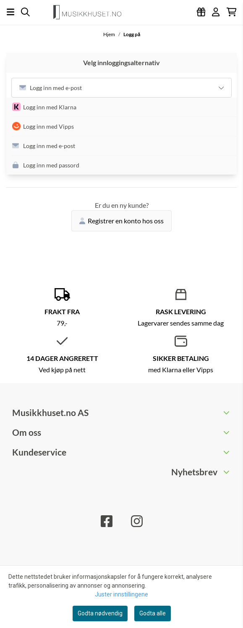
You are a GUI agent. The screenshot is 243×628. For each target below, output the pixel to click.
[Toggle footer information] (227, 412)
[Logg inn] (201, 12)
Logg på (131, 34)
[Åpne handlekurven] (231, 12)
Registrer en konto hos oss (121, 221)
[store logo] (90, 12)
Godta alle (152, 613)
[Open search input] (25, 12)
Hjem (109, 34)
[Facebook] (106, 521)
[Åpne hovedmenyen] (10, 12)
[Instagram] (136, 521)
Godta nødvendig (100, 613)
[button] (124, 107)
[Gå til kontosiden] (216, 12)
